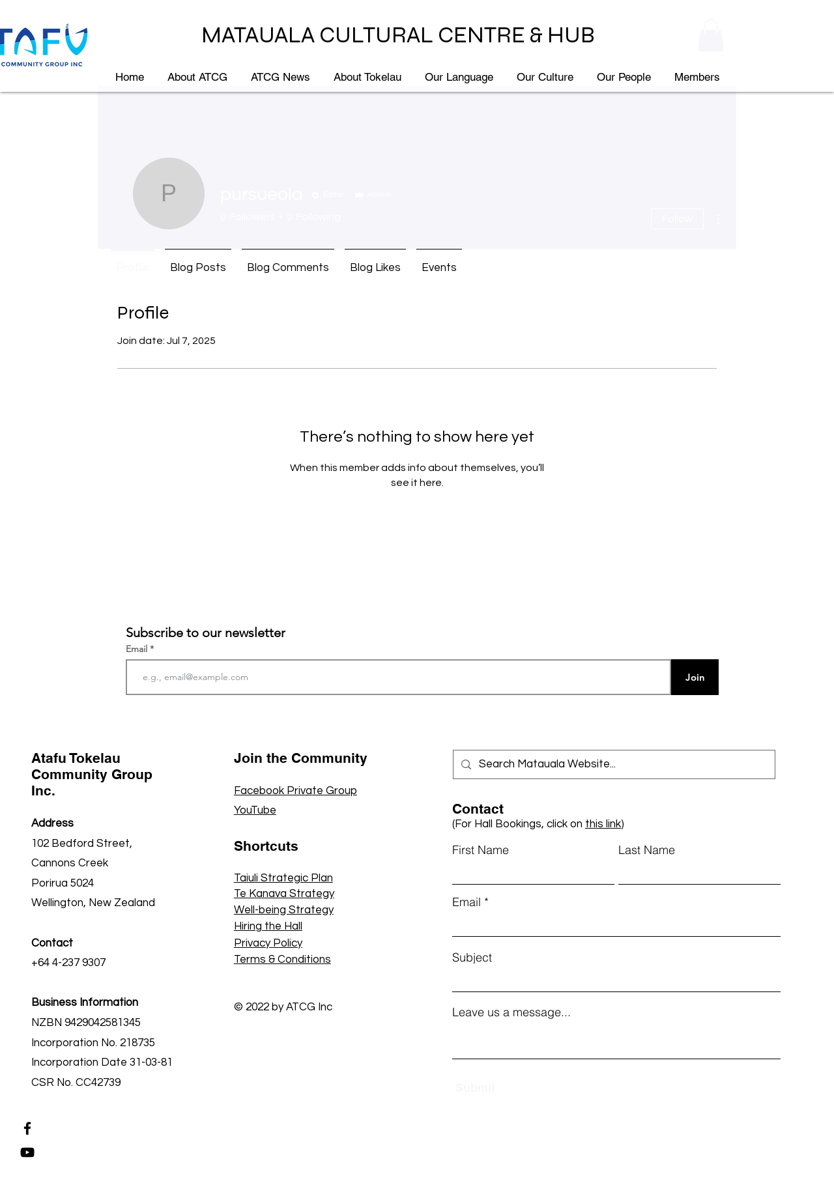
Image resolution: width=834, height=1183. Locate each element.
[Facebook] (27, 1128)
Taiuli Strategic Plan (283, 878)
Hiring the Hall (268, 926)
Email (138, 648)
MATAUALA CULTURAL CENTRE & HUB (398, 35)
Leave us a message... (511, 1012)
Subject (472, 957)
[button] (711, 35)
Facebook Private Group (295, 791)
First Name (480, 850)
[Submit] (516, 1087)
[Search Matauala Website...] (613, 764)
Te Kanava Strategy (284, 894)
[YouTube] (27, 1152)
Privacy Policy (268, 943)
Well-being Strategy (284, 910)
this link (603, 824)
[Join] (695, 677)
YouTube (255, 810)
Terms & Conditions (282, 959)
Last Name (646, 850)
